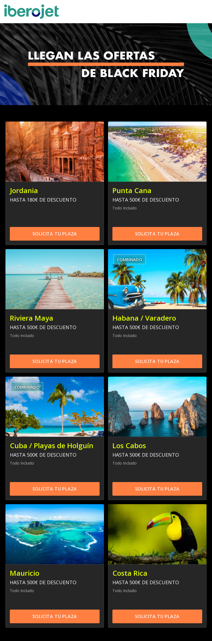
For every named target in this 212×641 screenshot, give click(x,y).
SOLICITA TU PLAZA (54, 234)
